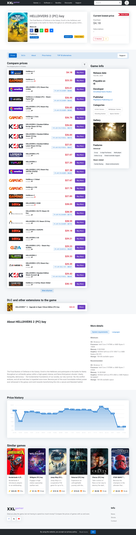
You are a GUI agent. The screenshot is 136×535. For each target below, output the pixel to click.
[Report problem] (106, 39)
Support (78, 3)
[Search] (108, 3)
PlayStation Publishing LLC (103, 100)
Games (36, 3)
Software (48, 3)
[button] (127, 3)
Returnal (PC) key (77, 477)
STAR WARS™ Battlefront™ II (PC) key (118, 477)
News (113, 514)
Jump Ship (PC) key (56, 477)
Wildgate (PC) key (36, 477)
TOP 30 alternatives (64, 55)
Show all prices (47, 290)
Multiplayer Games (114, 109)
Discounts (68, 3)
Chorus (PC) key (98, 477)
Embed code (68, 36)
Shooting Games (100, 113)
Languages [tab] (116, 332)
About (33, 55)
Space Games (114, 113)
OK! (93, 532)
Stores (113, 517)
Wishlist (98, 39)
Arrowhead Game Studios (102, 92)
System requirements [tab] (100, 332)
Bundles (58, 3)
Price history (46, 55)
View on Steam (79, 36)
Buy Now (80, 72)
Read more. (83, 532)
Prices (13, 55)
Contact (114, 521)
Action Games (99, 109)
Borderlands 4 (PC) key (16, 477)
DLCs (23, 55)
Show (81, 307)
